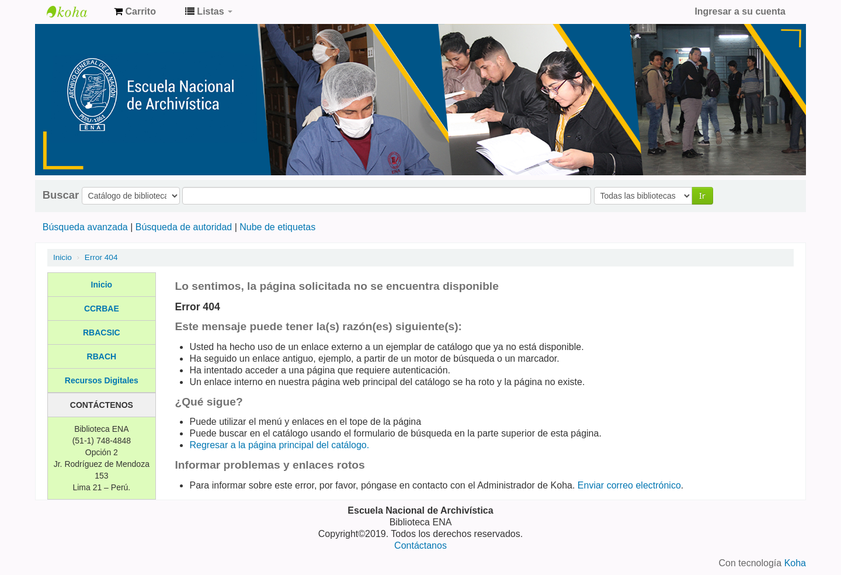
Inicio (62, 257)
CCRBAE (101, 308)
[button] (135, 11)
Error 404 (101, 257)
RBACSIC (101, 332)
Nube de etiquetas (277, 227)
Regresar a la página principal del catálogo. (279, 445)
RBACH (102, 356)
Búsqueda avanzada (85, 227)
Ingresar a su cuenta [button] (740, 11)
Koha (795, 563)
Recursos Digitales (101, 380)
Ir (702, 195)
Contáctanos (420, 545)
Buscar (61, 195)
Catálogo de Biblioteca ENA (76, 11)
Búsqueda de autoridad (183, 227)
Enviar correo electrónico (629, 485)
